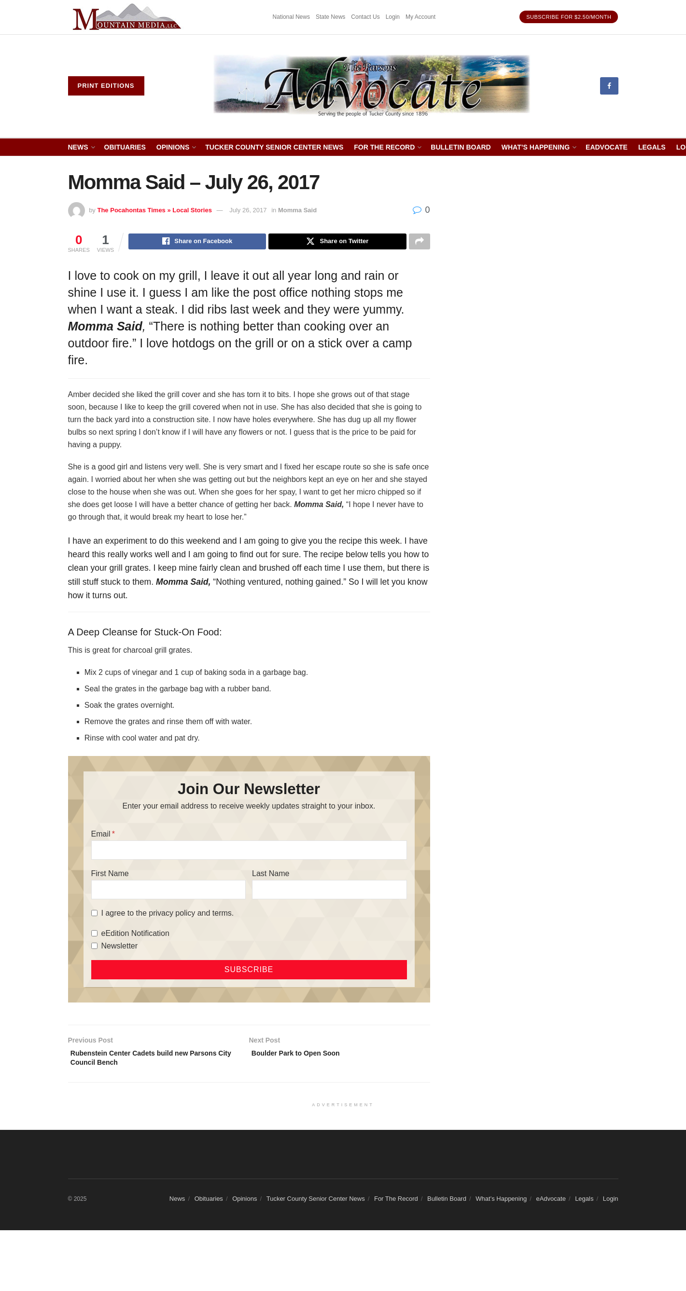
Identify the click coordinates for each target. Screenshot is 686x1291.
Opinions (172, 147)
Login (393, 17)
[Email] (249, 851)
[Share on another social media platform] (419, 242)
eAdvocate (607, 147)
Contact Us (365, 17)
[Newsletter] (94, 947)
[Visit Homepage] (372, 86)
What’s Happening (536, 147)
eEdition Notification (135, 935)
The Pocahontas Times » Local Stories (154, 210)
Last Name (270, 875)
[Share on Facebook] (197, 242)
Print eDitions (106, 85)
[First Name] (168, 891)
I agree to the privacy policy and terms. (167, 914)
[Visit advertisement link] (128, 17)
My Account (420, 17)
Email (101, 835)
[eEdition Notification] (94, 935)
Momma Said (297, 210)
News (78, 147)
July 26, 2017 (247, 210)
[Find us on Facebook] (609, 86)
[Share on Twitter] (337, 242)
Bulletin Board (460, 147)
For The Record (384, 147)
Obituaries (125, 147)
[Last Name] (329, 891)
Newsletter (119, 947)
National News (291, 17)
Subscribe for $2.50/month (568, 17)
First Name (110, 875)
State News (330, 17)
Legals (652, 147)
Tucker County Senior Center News (274, 147)
